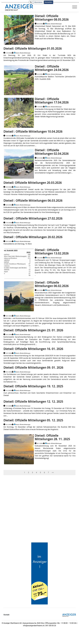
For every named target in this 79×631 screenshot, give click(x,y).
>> (53, 473)
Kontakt (6, 615)
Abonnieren (38, 2)
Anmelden (48, 2)
